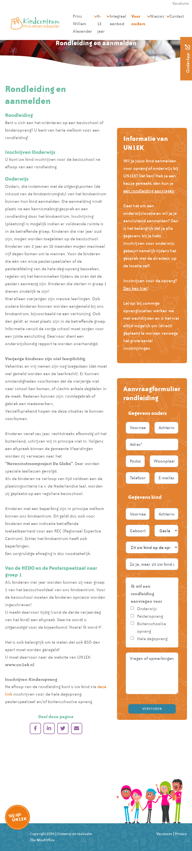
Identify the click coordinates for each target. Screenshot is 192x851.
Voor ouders (138, 19)
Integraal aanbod (118, 19)
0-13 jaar (101, 23)
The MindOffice (42, 840)
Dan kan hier (135, 288)
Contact (177, 16)
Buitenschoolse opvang (151, 627)
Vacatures (164, 834)
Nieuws (157, 16)
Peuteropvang (150, 616)
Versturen (152, 709)
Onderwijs (147, 608)
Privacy (181, 834)
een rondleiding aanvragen (148, 191)
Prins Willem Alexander (82, 23)
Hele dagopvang (152, 638)
